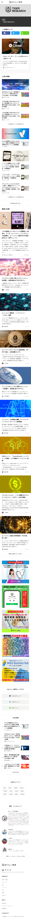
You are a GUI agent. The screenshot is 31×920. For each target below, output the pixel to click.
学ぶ (3, 885)
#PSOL (10, 791)
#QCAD (22, 788)
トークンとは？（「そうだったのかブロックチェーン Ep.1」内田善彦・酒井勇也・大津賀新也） (11, 176)
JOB (3, 890)
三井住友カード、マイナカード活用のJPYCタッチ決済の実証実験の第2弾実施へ (12, 747)
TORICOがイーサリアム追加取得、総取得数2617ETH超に (12, 765)
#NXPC (5, 794)
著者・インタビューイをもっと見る (15, 856)
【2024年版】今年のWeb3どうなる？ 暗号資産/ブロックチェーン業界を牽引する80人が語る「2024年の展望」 (11, 115)
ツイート (16, 33)
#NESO (22, 791)
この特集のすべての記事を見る (15, 124)
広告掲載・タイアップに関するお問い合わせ (13, 916)
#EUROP (22, 794)
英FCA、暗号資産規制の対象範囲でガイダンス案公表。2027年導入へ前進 (11, 756)
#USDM (5, 791)
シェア (7, 33)
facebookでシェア (16, 696)
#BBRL (16, 794)
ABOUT (4, 895)
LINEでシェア (15, 708)
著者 (3, 892)
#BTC (4, 788)
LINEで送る (25, 33)
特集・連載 (4, 879)
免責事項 (4, 908)
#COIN (16, 791)
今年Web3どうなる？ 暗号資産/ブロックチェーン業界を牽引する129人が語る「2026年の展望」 (11, 93)
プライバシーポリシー (7, 906)
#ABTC (10, 788)
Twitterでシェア (16, 702)
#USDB (10, 794)
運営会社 (4, 903)
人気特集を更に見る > (15, 203)
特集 (13, 741)
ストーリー (4, 882)
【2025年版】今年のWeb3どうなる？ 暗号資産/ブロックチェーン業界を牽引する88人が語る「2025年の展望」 (11, 104)
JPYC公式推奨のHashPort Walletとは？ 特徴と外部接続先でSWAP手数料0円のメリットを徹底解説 (11, 142)
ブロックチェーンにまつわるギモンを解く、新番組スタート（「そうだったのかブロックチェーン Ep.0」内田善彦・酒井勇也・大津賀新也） (11, 187)
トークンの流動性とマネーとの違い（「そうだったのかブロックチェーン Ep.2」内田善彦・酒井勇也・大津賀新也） (10, 165)
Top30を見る (15, 772)
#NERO (16, 788)
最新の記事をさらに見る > (15, 554)
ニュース (27, 289)
